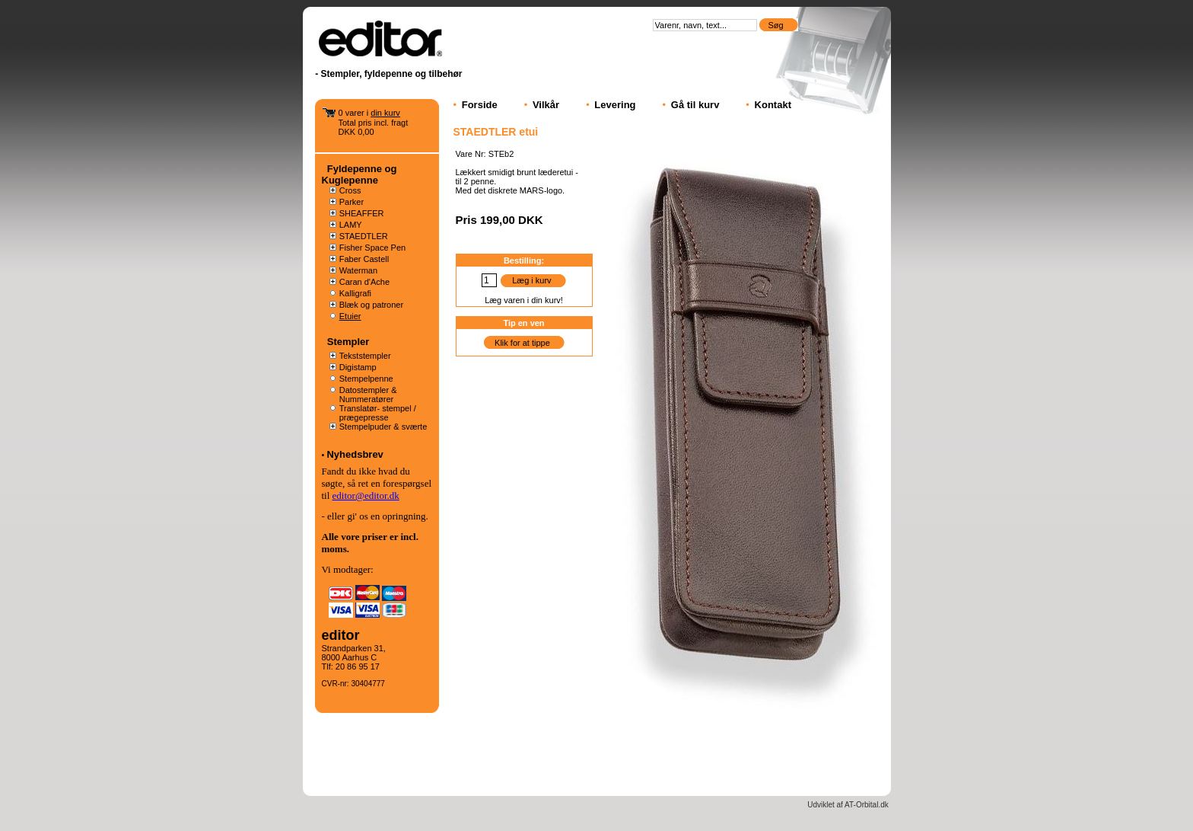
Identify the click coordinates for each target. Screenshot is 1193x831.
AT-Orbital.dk (867, 805)
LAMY (350, 224)
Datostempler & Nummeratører (368, 394)
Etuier (350, 316)
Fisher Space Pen (372, 247)
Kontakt (773, 104)
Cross (350, 190)
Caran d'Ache (364, 281)
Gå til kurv (695, 104)
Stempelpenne (366, 378)
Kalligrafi (355, 293)
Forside (480, 104)
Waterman (358, 270)
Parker (351, 201)
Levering (614, 104)
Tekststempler (365, 355)
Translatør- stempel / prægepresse (377, 413)
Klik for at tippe (522, 342)
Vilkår (546, 104)
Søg (776, 25)
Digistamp (358, 367)
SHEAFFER (361, 213)
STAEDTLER (363, 236)
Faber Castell (364, 259)
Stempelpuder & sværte (383, 426)
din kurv (385, 112)
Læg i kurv (531, 280)
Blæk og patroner (371, 304)
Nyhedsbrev (354, 454)
